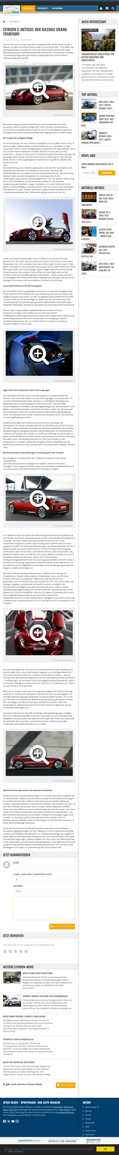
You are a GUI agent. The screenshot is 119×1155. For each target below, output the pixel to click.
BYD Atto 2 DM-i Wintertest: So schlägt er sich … (98, 268)
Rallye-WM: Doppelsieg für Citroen (18, 1062)
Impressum (90, 1134)
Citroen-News (34, 1084)
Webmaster (90, 1122)
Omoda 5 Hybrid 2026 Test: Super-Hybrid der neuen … (96, 137)
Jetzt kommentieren (62, 926)
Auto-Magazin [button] (28, 8)
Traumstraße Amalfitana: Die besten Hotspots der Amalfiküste (97, 57)
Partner (88, 1115)
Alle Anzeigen (65, 1085)
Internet (18, 886)
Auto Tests (13, 1109)
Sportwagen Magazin (65, 1112)
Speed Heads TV (92, 1107)
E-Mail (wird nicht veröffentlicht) (32, 874)
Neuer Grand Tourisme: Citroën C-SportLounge (24, 1016)
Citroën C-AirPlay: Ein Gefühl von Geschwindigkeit (45, 996)
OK (105, 1148)
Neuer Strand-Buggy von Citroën (37, 973)
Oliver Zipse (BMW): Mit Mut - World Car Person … (97, 234)
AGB (87, 1126)
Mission (88, 1111)
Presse (88, 1119)
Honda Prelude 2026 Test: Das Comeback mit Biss (97, 120)
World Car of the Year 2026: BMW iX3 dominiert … (97, 199)
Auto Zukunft (64, 1109)
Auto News (58, 1107)
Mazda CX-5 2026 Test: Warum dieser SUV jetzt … (97, 217)
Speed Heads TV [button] (43, 8)
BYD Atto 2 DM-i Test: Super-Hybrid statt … (107, 105)
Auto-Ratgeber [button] (57, 8)
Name (16, 863)
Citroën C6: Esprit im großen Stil (18, 1039)
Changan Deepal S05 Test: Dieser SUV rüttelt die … (98, 251)
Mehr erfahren (26, 1151)
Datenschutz (90, 1130)
